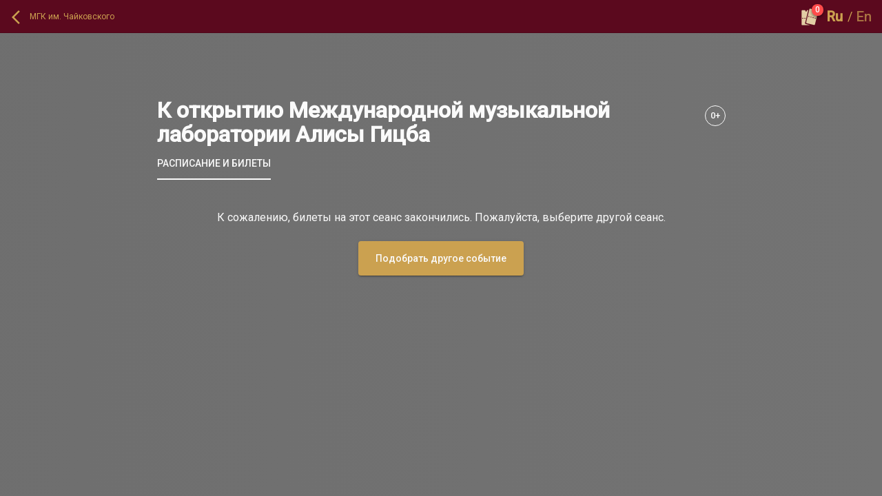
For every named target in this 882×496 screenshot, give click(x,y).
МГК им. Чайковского (72, 16)
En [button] (864, 16)
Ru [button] (835, 16)
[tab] (214, 163)
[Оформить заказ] (809, 16)
